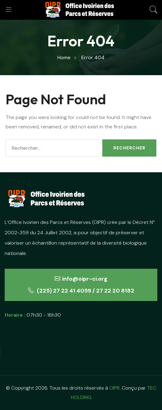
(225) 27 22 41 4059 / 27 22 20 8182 (81, 290)
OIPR (114, 388)
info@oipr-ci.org (81, 279)
